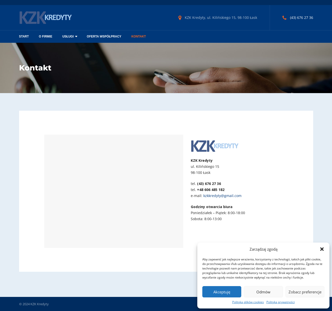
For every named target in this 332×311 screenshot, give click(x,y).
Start (24, 36)
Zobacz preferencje (305, 291)
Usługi (68, 36)
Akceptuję (221, 291)
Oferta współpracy (104, 36)
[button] (321, 249)
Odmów (263, 291)
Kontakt (138, 36)
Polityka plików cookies (248, 302)
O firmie (45, 36)
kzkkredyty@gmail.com (222, 195)
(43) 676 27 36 (301, 17)
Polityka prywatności (280, 302)
